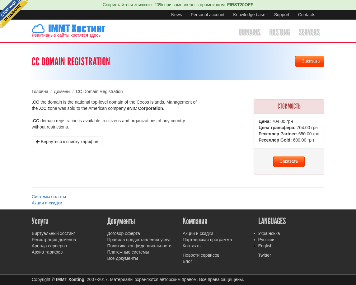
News (176, 14)
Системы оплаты (49, 196)
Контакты (192, 245)
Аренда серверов (49, 245)
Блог (187, 261)
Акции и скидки (47, 202)
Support (281, 14)
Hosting (279, 32)
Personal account (207, 14)
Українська (269, 233)
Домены (62, 91)
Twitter (264, 255)
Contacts (306, 14)
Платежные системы (128, 252)
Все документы (122, 258)
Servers (309, 32)
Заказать (311, 60)
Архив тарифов (47, 252)
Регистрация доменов (54, 239)
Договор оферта (123, 233)
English (265, 245)
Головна (40, 91)
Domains (249, 32)
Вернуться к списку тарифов (67, 141)
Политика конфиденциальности (139, 245)
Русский (266, 239)
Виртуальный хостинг (53, 233)
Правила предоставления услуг (139, 239)
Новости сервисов (201, 255)
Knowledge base (249, 14)
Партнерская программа (207, 239)
